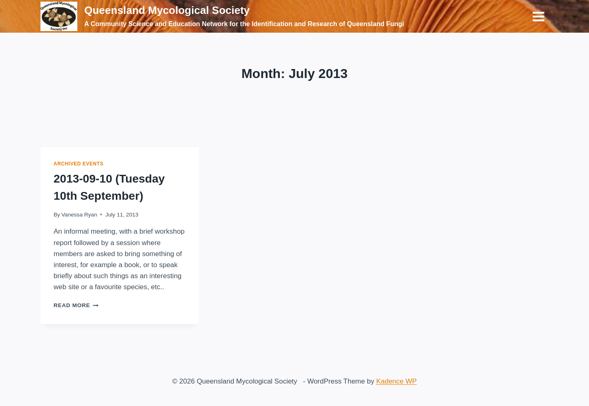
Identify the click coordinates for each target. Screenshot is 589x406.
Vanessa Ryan (79, 215)
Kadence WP (396, 381)
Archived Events (78, 164)
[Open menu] (538, 16)
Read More (76, 305)
